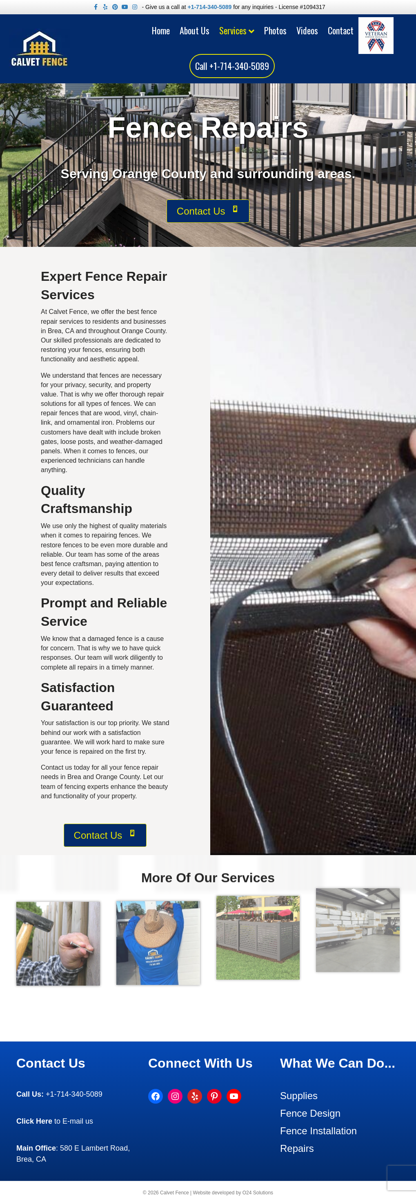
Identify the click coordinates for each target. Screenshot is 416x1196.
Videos (307, 30)
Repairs (297, 1148)
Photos (275, 30)
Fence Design (310, 1113)
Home (161, 30)
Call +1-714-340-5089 (232, 65)
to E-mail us (54, 1121)
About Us (194, 30)
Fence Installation (318, 1130)
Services (233, 30)
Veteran (377, 28)
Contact (341, 30)
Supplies (299, 1095)
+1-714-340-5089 (209, 7)
